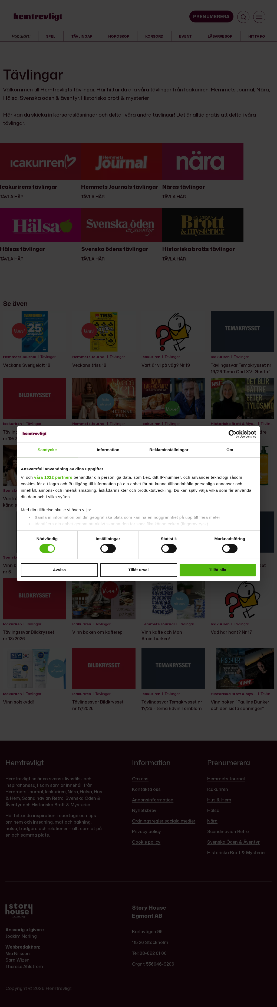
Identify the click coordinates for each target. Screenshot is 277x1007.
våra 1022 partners (53, 477)
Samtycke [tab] (47, 449)
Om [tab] (229, 449)
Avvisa (59, 569)
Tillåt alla (217, 569)
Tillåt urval (138, 569)
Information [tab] (108, 449)
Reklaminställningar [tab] (168, 449)
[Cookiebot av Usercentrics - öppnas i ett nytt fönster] (232, 434)
